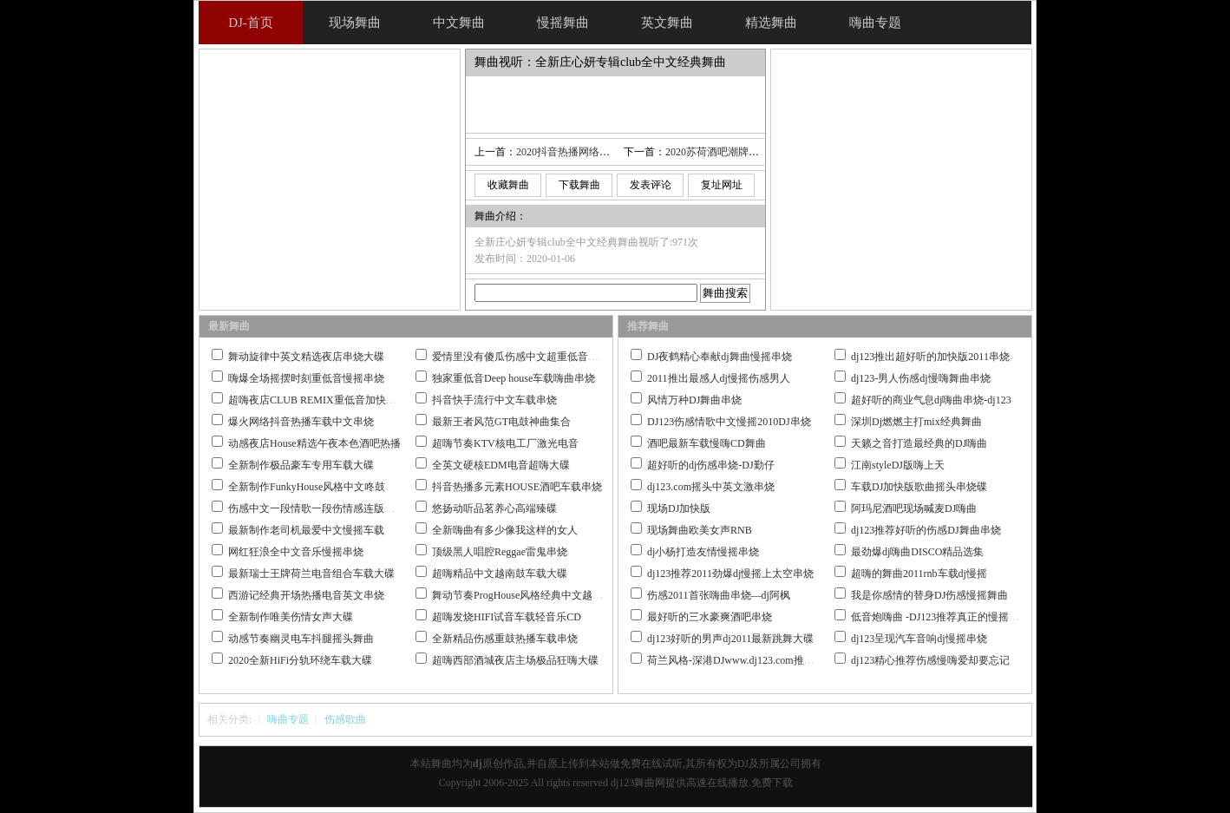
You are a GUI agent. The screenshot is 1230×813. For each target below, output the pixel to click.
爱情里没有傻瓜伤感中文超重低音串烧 (520, 357)
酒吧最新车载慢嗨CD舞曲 (706, 443)
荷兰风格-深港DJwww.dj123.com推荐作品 (741, 660)
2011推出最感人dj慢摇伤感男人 (718, 378)
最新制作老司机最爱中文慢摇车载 (306, 530)
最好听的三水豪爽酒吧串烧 (709, 617)
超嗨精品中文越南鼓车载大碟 (499, 573)
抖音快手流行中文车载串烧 (494, 400)
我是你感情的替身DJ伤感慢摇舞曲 (929, 595)
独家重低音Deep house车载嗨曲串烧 (513, 378)
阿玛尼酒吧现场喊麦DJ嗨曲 (914, 508)
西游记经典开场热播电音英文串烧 (306, 595)
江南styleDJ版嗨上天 (898, 465)
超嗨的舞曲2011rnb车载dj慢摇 (919, 573)
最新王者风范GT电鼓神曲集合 (501, 422)
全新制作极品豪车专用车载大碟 (301, 465)
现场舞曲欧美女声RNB (699, 530)
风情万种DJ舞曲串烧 (694, 400)
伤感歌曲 (345, 719)
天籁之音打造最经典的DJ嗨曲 (919, 443)
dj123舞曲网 (638, 783)
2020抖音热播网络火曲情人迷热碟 (594, 152)
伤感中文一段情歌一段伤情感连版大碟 (316, 508)
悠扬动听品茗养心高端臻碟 (494, 508)
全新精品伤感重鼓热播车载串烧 (505, 639)
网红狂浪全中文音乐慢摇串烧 (295, 552)
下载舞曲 (579, 185)
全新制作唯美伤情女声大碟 (290, 617)
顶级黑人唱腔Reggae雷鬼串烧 (499, 552)
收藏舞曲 (508, 185)
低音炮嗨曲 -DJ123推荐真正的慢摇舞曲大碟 (950, 617)
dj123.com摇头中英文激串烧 (711, 487)
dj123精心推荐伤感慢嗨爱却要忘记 (930, 660)
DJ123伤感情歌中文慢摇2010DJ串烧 (729, 422)
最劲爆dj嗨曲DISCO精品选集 (917, 552)
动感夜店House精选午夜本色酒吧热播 (314, 443)
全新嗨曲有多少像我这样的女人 (505, 530)
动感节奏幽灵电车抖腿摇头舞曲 (301, 639)
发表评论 (650, 185)
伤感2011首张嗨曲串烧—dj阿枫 (718, 595)
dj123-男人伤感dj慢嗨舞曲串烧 (921, 378)
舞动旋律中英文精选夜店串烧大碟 (306, 357)
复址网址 (722, 185)
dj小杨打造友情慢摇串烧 (703, 552)
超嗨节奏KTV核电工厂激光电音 (505, 443)
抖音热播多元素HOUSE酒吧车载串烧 (517, 487)
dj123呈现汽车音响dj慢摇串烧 (919, 639)
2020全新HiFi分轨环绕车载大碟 (300, 660)
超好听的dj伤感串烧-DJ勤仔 (711, 465)
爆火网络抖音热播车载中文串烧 (301, 422)
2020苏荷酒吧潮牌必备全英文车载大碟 (753, 152)
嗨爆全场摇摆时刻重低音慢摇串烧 (306, 378)
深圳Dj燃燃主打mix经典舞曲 (916, 422)
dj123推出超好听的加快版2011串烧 (930, 357)
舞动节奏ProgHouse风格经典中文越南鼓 (522, 595)
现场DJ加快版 (678, 508)
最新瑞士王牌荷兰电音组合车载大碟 (311, 573)
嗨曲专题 (288, 719)
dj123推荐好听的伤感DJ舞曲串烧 (926, 530)
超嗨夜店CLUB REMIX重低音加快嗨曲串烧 (328, 400)
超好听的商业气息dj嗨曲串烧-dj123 (931, 400)
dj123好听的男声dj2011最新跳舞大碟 (730, 639)
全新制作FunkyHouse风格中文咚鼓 (306, 487)
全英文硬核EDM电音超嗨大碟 (501, 465)
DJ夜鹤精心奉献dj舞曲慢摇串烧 (719, 357)
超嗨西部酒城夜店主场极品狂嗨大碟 (515, 660)
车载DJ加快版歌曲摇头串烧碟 (919, 487)
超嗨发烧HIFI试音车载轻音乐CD (506, 617)
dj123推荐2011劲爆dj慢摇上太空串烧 (730, 573)
